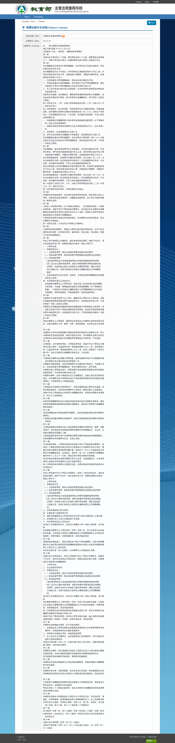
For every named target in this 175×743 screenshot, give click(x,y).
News (26, 17)
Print (152, 23)
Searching (38, 17)
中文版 (155, 2)
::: (131, 2)
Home (147, 2)
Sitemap (138, 2)
